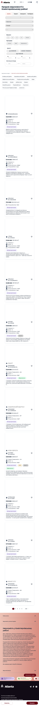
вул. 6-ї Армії (11, 498)
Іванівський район (31, 76)
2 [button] (15, 609)
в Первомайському (13, 113)
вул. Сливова (11, 541)
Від (8, 56)
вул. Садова (11, 323)
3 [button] (18, 609)
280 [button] (26, 609)
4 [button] (20, 609)
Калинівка (5, 82)
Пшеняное (25, 85)
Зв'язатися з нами (29, 675)
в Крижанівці (11, 365)
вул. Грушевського (13, 280)
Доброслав (19, 82)
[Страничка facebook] (33, 687)
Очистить (7, 703)
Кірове (11, 82)
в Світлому (10, 539)
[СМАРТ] (19, 363)
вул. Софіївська (12, 410)
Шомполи (21, 87)
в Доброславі (11, 497)
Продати (15, 13)
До (21, 56)
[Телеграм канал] (28, 2)
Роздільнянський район (23, 79)
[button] (8, 37)
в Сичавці (10, 321)
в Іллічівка (10, 452)
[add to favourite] (14, 2)
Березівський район (19, 76)
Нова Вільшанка (6, 85)
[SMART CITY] (19, 581)
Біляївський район (7, 76)
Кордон (26, 82)
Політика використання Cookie (9, 697)
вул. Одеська (11, 237)
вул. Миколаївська (12, 156)
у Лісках (10, 236)
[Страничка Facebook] (29, 2)
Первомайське (17, 85)
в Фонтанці (11, 155)
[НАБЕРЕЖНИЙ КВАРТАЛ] (19, 407)
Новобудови (30, 13)
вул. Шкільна (11, 454)
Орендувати (23, 13)
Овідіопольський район (8, 79)
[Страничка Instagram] (31, 2)
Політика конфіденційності (8, 695)
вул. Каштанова (12, 199)
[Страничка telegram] (30, 687)
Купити (8, 13)
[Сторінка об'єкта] (6, 114)
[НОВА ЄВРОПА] (19, 450)
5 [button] (22, 609)
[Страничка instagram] (36, 687)
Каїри (33, 79)
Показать (32, 703)
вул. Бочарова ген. (12, 366)
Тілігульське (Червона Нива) (9, 87)
